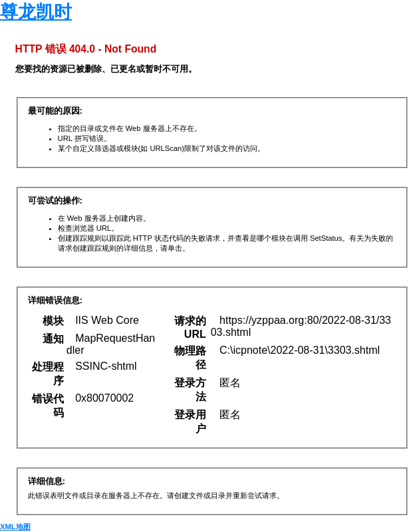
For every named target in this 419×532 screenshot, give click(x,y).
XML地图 (15, 527)
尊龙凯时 (36, 12)
